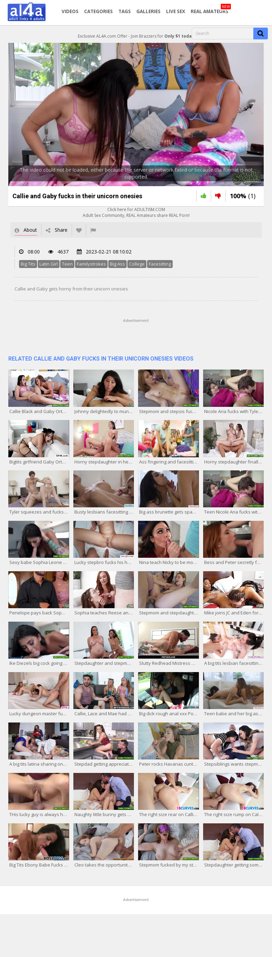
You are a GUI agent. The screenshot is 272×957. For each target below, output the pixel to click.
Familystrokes (91, 264)
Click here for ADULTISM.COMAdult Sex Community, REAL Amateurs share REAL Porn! (136, 212)
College (137, 264)
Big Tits (28, 264)
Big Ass (117, 264)
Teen (67, 264)
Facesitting (160, 264)
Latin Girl (48, 264)
